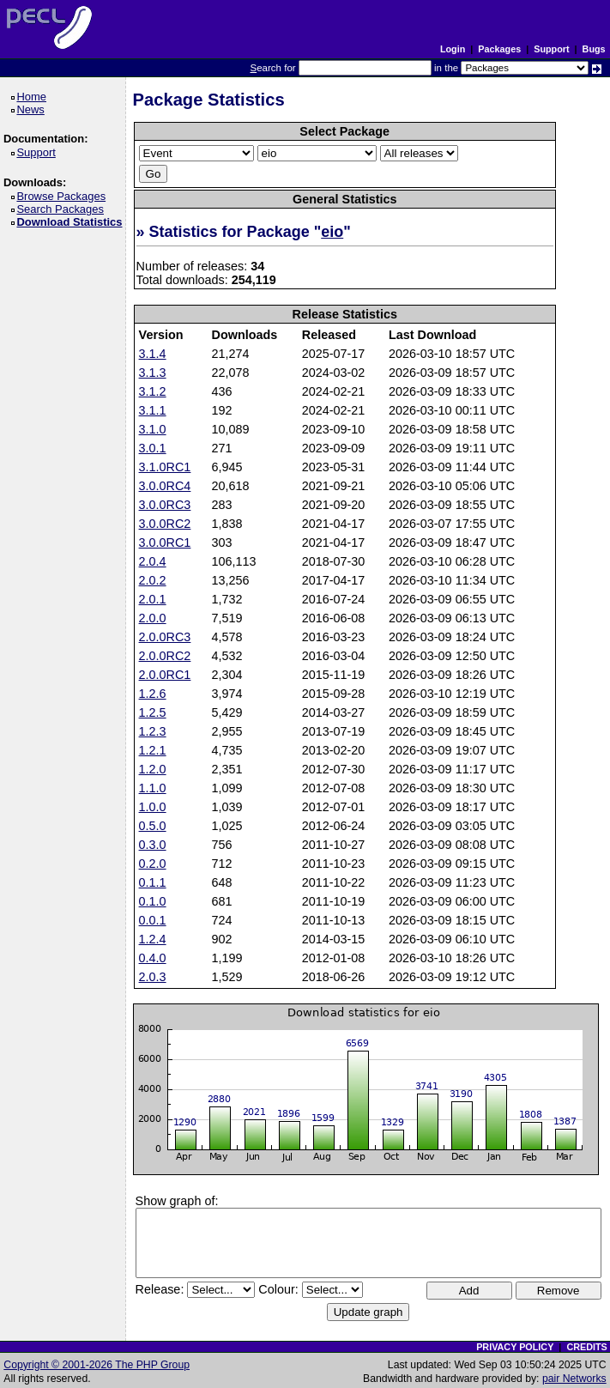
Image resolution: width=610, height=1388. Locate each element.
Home (33, 96)
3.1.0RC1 (165, 467)
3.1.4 (152, 354)
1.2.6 (152, 693)
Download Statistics (72, 221)
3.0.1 (152, 448)
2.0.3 (152, 977)
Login (452, 49)
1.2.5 (152, 712)
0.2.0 (152, 863)
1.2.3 (152, 731)
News (33, 109)
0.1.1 (152, 882)
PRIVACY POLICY (514, 1347)
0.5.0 (152, 826)
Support (551, 49)
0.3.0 (152, 845)
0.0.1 (152, 920)
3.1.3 (152, 372)
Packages (499, 49)
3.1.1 (152, 410)
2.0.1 (152, 599)
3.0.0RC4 (165, 486)
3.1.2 (152, 391)
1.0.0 (152, 807)
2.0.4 (152, 561)
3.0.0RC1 (165, 542)
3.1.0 (152, 429)
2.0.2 (152, 580)
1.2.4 (152, 939)
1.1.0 (152, 788)
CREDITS (586, 1347)
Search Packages (62, 209)
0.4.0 (152, 958)
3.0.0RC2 (165, 523)
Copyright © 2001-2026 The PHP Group (96, 1365)
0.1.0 (152, 901)
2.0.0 (152, 618)
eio (332, 231)
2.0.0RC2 (165, 656)
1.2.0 (152, 769)
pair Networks (574, 1379)
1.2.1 (152, 750)
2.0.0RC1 (165, 675)
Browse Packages (63, 196)
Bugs (594, 49)
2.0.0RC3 (165, 637)
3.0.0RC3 (165, 505)
